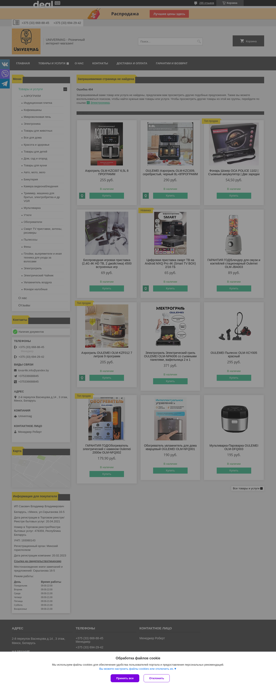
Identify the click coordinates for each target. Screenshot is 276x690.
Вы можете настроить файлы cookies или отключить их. (136, 668)
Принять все (125, 678)
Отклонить (156, 678)
